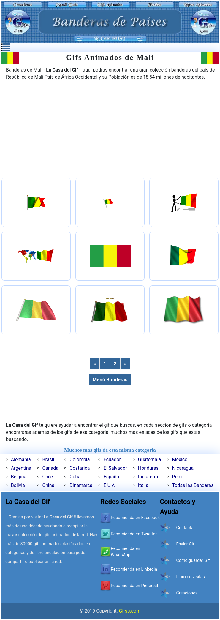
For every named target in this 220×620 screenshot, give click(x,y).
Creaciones (186, 593)
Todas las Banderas (193, 485)
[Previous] (95, 363)
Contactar (185, 527)
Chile (47, 477)
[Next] (125, 363)
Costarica (79, 468)
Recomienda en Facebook (135, 517)
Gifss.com (130, 611)
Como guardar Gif (193, 560)
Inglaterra (148, 477)
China (48, 485)
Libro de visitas (190, 576)
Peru (177, 477)
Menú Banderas (110, 379)
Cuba (74, 477)
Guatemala (149, 459)
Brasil (48, 459)
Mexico (180, 459)
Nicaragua (183, 468)
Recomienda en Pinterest (134, 585)
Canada (50, 468)
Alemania (21, 459)
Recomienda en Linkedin (134, 569)
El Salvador (115, 468)
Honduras (148, 468)
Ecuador (112, 459)
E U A (109, 485)
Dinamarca (80, 485)
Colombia (79, 459)
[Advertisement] (110, 129)
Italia (143, 485)
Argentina (21, 468)
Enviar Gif (185, 544)
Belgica (18, 477)
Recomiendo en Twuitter (134, 534)
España (111, 477)
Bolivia (18, 485)
